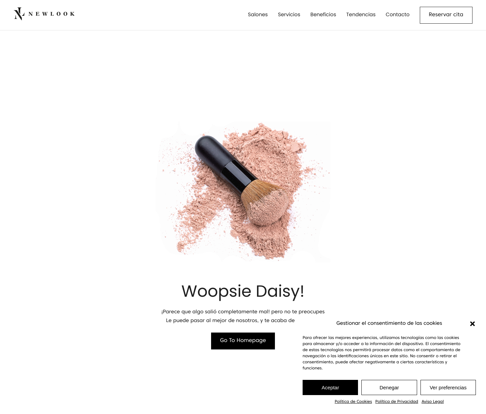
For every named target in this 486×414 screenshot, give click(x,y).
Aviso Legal (432, 402)
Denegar (389, 387)
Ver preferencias (448, 387)
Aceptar (330, 387)
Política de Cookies (353, 402)
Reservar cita (446, 15)
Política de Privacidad (396, 402)
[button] (472, 323)
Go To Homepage (243, 341)
